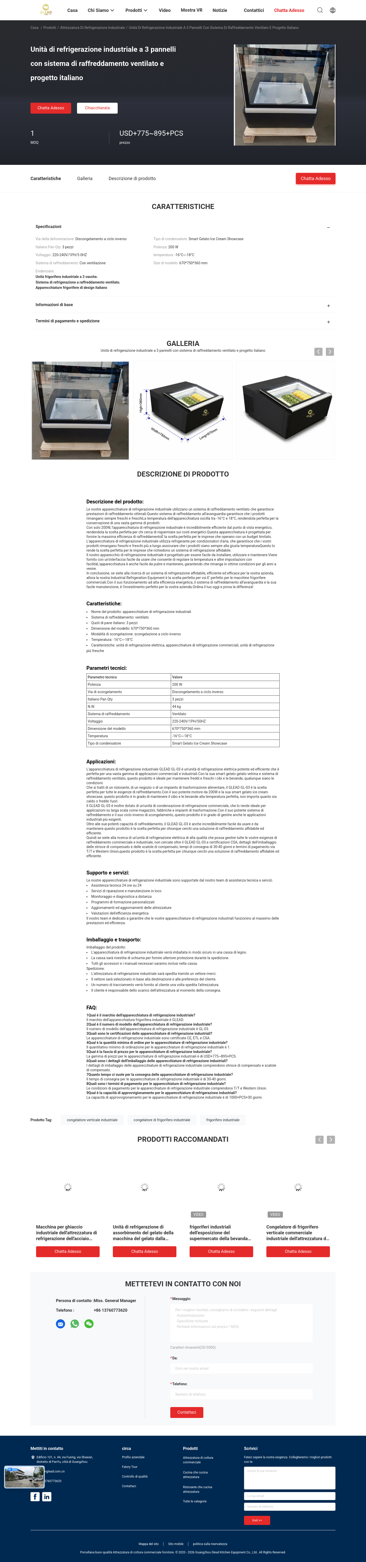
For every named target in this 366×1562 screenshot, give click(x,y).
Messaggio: (181, 1299)
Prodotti (49, 28)
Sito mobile (176, 1544)
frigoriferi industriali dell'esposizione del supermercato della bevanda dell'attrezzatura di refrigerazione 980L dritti (219, 1238)
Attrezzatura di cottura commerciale (198, 1460)
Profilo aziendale (133, 1457)
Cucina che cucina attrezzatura (195, 1475)
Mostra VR (192, 10)
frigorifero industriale (222, 1120)
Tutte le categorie (195, 1501)
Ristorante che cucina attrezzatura (197, 1489)
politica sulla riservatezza (210, 1544)
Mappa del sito (149, 1544)
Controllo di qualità (135, 1476)
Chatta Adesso (51, 108)
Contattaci (186, 1412)
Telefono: (179, 1384)
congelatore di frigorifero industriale (162, 1120)
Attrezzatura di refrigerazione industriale (92, 28)
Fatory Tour (129, 1467)
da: (175, 1358)
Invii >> (257, 1520)
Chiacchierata (97, 108)
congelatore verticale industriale (92, 1120)
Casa (34, 28)
